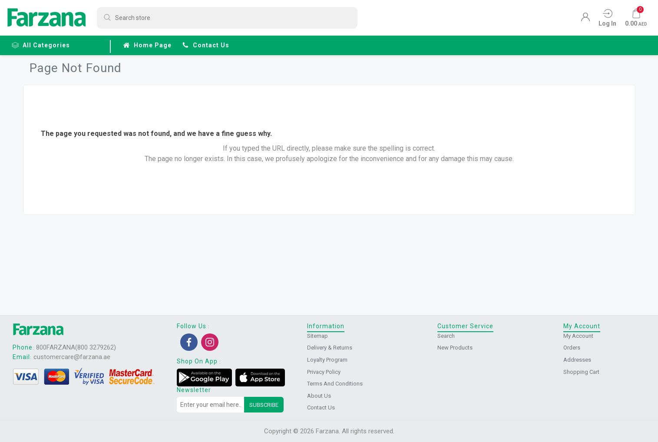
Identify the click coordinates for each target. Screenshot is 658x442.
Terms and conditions (335, 383)
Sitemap (317, 336)
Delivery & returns (329, 347)
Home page (147, 45)
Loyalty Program (327, 359)
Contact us (205, 45)
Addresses (577, 359)
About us (319, 396)
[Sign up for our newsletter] (211, 404)
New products (455, 347)
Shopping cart (581, 372)
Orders (571, 347)
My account (578, 336)
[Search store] (227, 18)
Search (446, 336)
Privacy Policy (324, 372)
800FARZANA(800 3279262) (76, 347)
